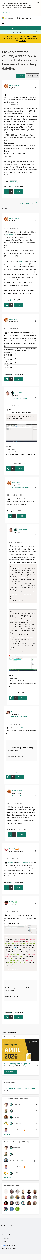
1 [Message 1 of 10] (10, 186)
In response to (19, 398)
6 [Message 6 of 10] (13, 833)
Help (27, 28)
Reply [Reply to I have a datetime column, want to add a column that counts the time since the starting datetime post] (18, 191)
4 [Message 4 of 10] (10, 374)
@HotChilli (21, 732)
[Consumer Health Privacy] (20, 1254)
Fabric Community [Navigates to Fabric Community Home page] (23, 18)
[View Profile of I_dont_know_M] (14, 85)
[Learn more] (10, 1077)
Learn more (6, 12)
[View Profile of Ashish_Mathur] (19, 393)
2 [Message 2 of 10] (10, 1018)
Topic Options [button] (31, 76)
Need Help (13, 181)
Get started (22, 41)
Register (12, 28)
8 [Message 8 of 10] (13, 511)
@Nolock (9, 235)
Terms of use (5, 1244)
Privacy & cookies (6, 1240)
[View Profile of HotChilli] (12, 853)
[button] (20, 76)
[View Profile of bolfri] (12, 715)
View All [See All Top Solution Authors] (7, 1140)
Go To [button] (34, 28)
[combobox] (24, 32)
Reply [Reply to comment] (18, 305)
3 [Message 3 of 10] (10, 886)
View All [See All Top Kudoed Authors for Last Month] (7, 1183)
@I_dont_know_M (24, 867)
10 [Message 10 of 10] (10, 300)
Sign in (21, 28)
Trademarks (4, 1247)
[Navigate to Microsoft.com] (7, 18)
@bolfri (10, 867)
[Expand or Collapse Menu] (3, 23)
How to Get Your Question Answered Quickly (19, 1094)
